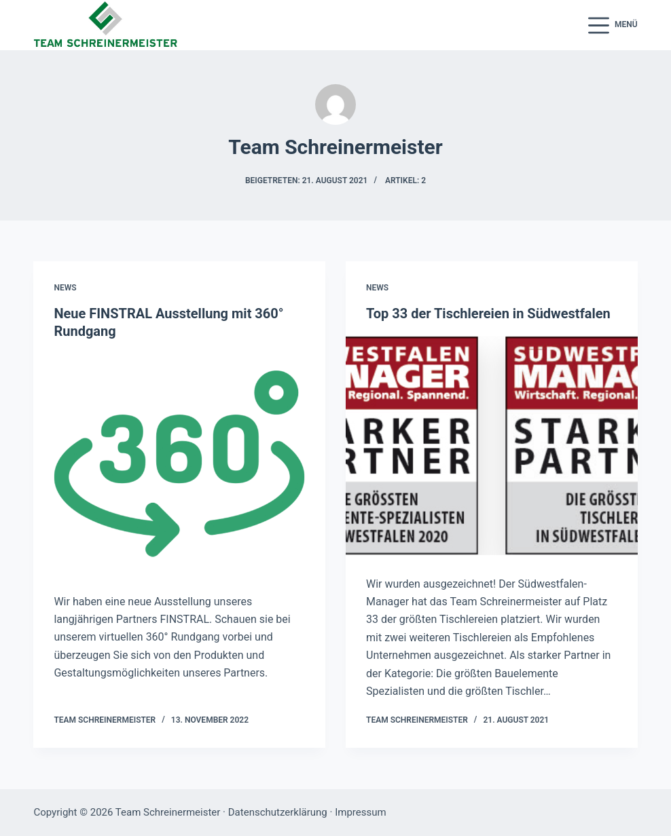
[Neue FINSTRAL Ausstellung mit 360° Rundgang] (179, 463)
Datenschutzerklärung (277, 812)
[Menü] (613, 25)
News (65, 287)
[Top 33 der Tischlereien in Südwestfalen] (492, 445)
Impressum (360, 812)
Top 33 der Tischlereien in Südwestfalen (488, 313)
